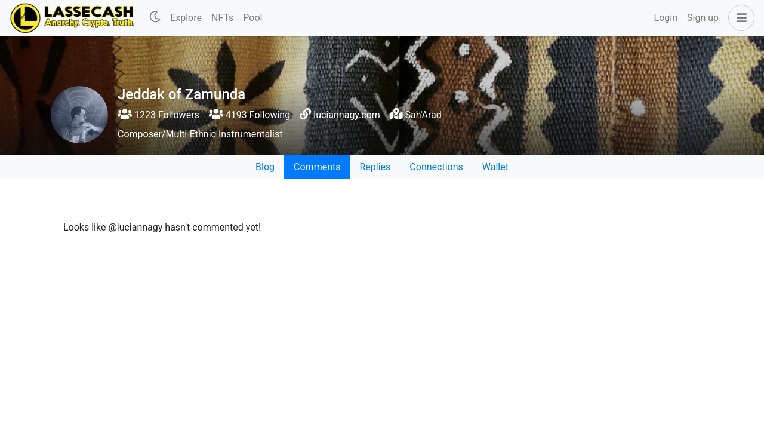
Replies (374, 167)
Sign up (703, 17)
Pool (252, 17)
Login (665, 17)
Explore (186, 17)
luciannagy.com (346, 115)
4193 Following (249, 115)
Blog (265, 167)
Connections (436, 167)
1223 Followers (158, 115)
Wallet (495, 167)
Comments (317, 167)
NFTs (222, 17)
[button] (738, 18)
